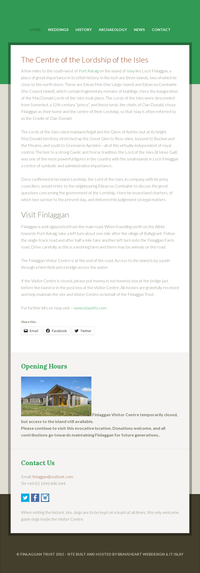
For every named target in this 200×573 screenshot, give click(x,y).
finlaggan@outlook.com (53, 476)
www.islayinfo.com (90, 307)
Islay (131, 70)
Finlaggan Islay (100, 13)
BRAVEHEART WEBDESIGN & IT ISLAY (150, 554)
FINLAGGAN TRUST (37, 554)
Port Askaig (89, 70)
